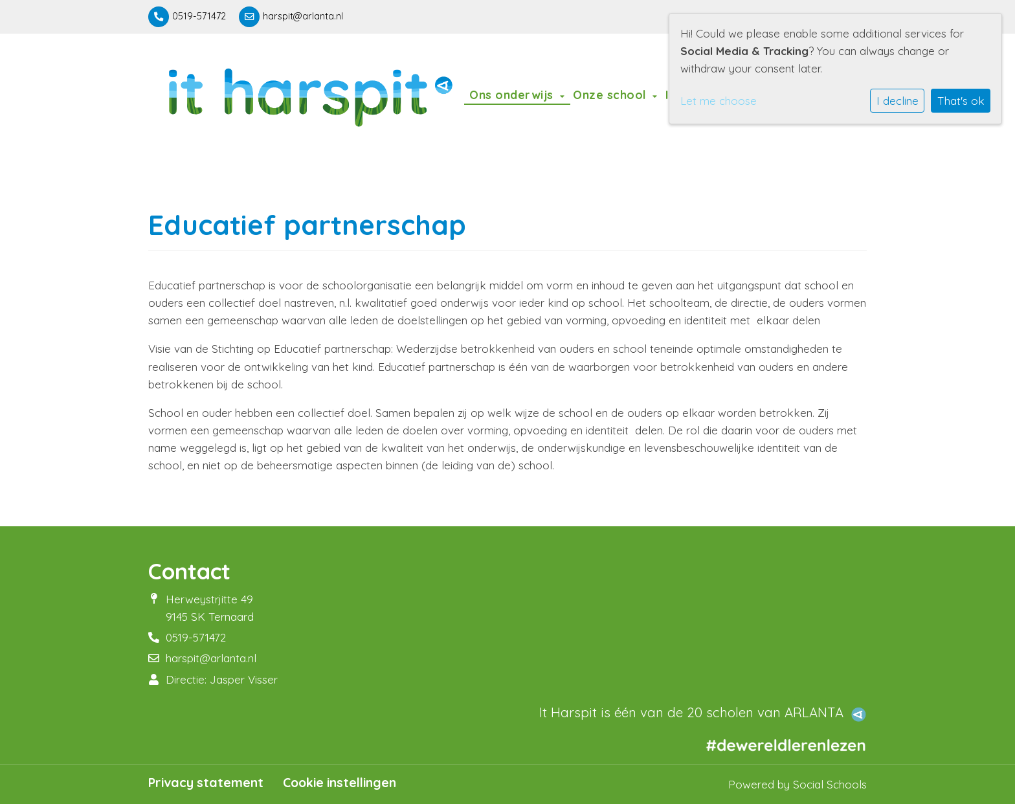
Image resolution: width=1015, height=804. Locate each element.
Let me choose (718, 100)
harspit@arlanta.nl (303, 16)
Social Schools (830, 784)
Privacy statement (205, 782)
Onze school (611, 94)
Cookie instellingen (339, 782)
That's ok (961, 100)
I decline (897, 100)
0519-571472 (199, 16)
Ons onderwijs (513, 94)
